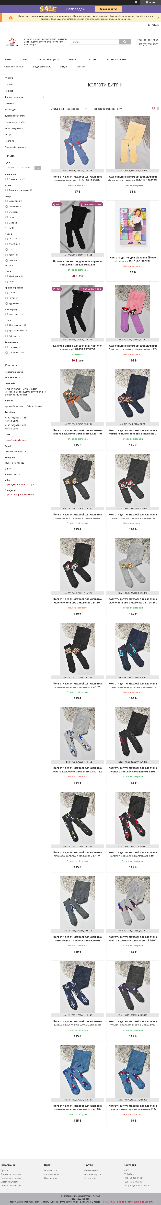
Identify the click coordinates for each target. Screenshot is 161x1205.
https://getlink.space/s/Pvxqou (19, 484)
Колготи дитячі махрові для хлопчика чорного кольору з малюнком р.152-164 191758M (77, 856)
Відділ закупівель (42, 66)
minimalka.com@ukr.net (16, 451)
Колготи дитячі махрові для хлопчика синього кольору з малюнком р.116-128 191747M (133, 1109)
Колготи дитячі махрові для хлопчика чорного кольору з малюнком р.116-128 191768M (77, 602)
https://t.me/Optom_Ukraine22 (19, 494)
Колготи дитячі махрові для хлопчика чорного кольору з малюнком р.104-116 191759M (133, 771)
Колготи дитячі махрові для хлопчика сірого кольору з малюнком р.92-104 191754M (133, 940)
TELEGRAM (129, 1174)
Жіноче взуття (91, 1170)
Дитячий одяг (51, 1178)
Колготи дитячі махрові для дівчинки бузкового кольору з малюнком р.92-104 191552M (133, 349)
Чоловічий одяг (52, 1174)
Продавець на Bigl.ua (81, 1199)
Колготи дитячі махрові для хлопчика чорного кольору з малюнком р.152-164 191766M (77, 687)
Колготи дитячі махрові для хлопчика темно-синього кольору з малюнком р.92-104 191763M (133, 687)
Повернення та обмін (13, 66)
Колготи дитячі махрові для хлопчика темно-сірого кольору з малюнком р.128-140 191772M (77, 518)
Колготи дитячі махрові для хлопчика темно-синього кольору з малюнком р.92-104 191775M (133, 434)
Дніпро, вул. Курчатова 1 (136, 1185)
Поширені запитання (15, 147)
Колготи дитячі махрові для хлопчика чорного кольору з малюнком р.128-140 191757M (133, 856)
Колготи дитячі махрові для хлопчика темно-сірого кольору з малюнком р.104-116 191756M (77, 940)
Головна (7, 59)
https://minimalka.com (15, 440)
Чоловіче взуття (92, 1174)
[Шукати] (125, 41)
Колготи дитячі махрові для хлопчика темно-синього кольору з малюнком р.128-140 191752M (77, 1025)
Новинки (71, 59)
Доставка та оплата (116, 59)
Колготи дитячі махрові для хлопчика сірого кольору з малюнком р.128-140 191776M (77, 434)
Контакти (81, 66)
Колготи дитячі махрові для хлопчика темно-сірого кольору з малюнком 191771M (133, 518)
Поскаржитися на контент (114, 1202)
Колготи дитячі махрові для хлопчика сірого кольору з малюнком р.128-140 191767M (133, 602)
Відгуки (63, 66)
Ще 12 (11, 228)
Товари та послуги (47, 59)
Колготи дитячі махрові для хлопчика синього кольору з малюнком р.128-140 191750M (77, 1109)
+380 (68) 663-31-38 (133, 1178)
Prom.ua (96, 1196)
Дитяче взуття (91, 1178)
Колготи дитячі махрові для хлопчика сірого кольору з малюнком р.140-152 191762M (77, 771)
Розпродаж (90, 59)
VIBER (126, 1170)
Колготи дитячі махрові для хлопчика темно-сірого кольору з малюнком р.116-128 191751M (133, 1025)
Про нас (25, 59)
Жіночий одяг (51, 1170)
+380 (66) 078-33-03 (133, 1182)
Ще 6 (10, 265)
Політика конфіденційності (140, 1202)
